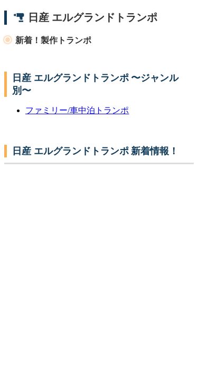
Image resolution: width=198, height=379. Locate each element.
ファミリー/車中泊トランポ (77, 110)
